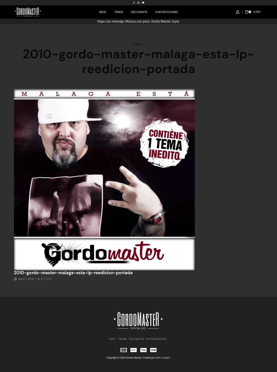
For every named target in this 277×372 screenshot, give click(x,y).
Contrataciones (156, 338)
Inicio (112, 338)
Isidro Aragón (162, 357)
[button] (237, 12)
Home (137, 44)
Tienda (122, 338)
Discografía (136, 338)
